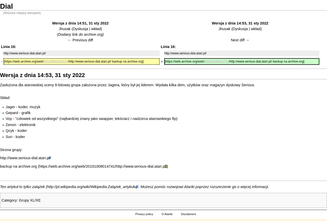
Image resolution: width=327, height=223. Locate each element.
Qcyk (10, 131)
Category (9, 200)
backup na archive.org (18, 166)
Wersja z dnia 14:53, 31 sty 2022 (240, 23)
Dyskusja (80, 29)
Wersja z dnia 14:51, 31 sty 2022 (80, 23)
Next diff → (240, 40)
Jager (10, 107)
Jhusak (65, 29)
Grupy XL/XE (30, 200)
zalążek (38, 187)
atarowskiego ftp (162, 119)
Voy (9, 119)
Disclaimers (188, 214)
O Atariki (166, 214)
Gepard (12, 113)
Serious (247, 85)
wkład (96, 29)
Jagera (113, 85)
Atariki (189, 187)
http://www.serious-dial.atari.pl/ (25, 158)
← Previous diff (80, 40)
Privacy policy (144, 214)
